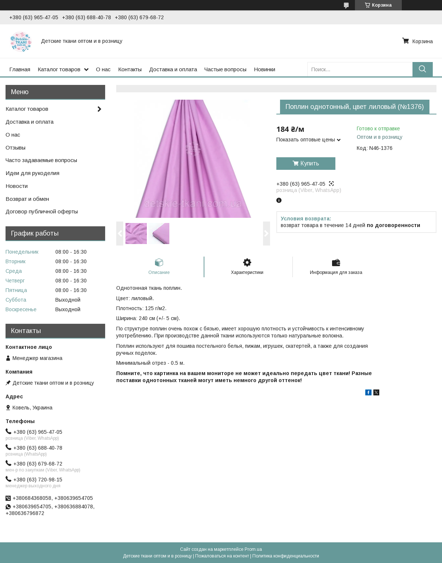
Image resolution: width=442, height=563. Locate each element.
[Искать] (422, 69)
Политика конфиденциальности (285, 556)
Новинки (264, 69)
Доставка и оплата (173, 69)
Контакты (130, 69)
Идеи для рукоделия (32, 173)
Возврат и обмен (27, 199)
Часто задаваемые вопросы (41, 160)
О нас (103, 69)
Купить (309, 163)
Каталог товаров (59, 69)
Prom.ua (253, 549)
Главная (19, 69)
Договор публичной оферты (42, 211)
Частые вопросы (225, 69)
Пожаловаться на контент (222, 556)
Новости (17, 186)
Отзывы (15, 147)
